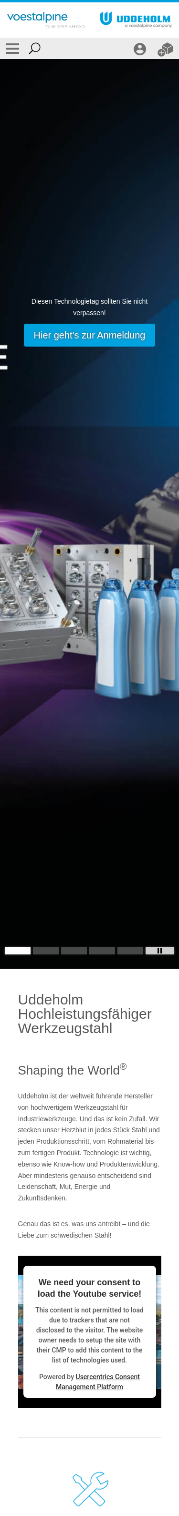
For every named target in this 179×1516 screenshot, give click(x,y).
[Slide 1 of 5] (89, 514)
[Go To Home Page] (46, 20)
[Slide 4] (102, 950)
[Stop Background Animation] (160, 950)
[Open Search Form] (34, 48)
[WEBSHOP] (166, 48)
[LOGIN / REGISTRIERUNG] (141, 48)
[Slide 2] (46, 950)
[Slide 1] (18, 950)
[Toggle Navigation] (12, 48)
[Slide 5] (130, 950)
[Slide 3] (74, 950)
